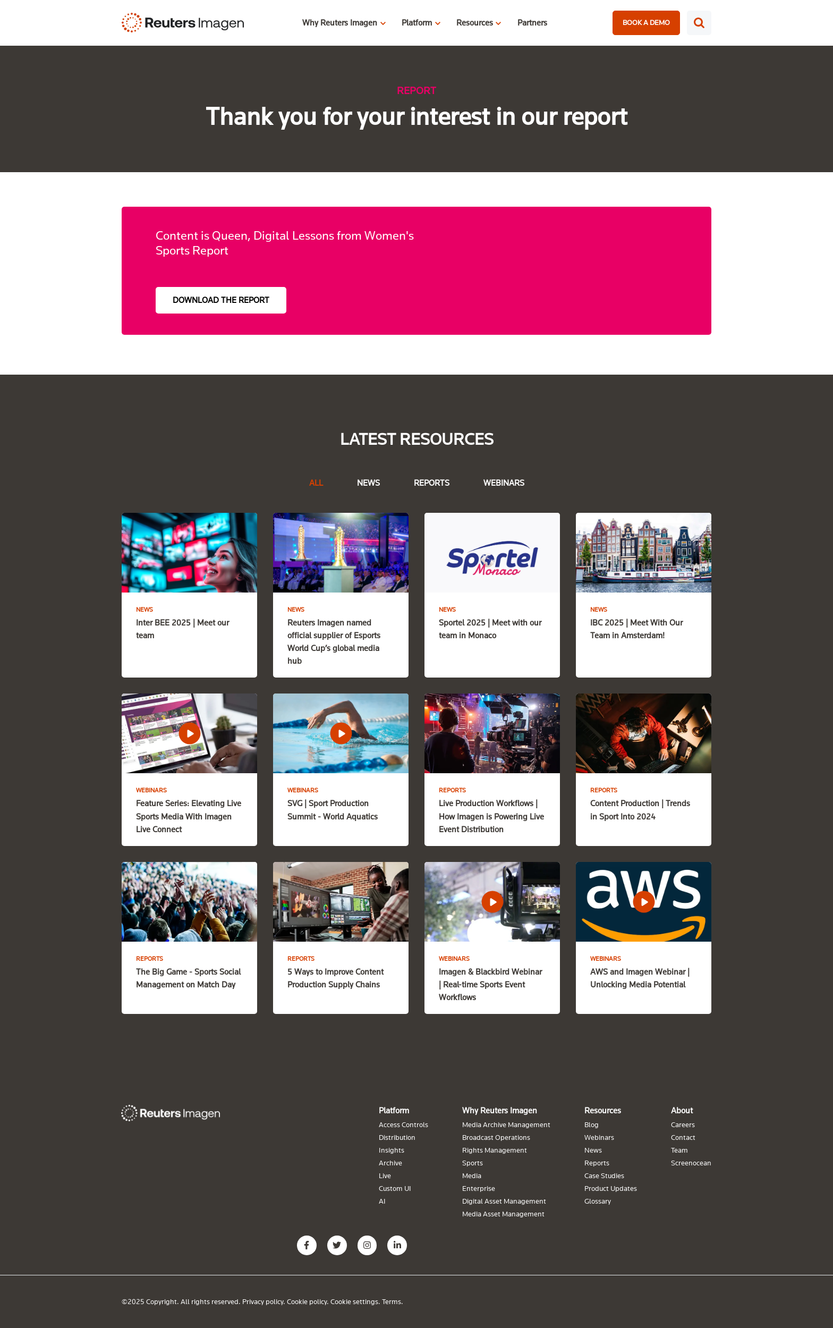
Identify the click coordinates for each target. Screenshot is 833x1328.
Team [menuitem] (679, 1149)
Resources (474, 22)
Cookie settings (354, 1301)
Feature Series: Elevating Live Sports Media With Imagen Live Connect (188, 816)
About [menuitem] (682, 1109)
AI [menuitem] (382, 1200)
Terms (391, 1301)
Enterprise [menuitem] (478, 1187)
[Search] (699, 23)
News (368, 482)
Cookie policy (307, 1301)
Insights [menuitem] (391, 1149)
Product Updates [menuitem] (610, 1187)
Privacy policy (262, 1301)
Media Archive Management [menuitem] (506, 1124)
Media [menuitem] (471, 1175)
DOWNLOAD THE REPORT (221, 299)
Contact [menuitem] (683, 1136)
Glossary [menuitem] (597, 1200)
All (316, 482)
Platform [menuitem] (394, 1109)
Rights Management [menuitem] (494, 1149)
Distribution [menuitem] (397, 1136)
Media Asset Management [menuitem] (503, 1213)
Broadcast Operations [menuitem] (496, 1136)
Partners (532, 22)
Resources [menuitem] (602, 1109)
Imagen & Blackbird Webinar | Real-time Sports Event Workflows (490, 984)
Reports (431, 482)
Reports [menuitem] (596, 1162)
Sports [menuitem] (472, 1162)
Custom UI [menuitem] (395, 1187)
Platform (417, 22)
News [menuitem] (593, 1149)
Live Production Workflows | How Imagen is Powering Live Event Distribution (491, 816)
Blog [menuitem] (591, 1124)
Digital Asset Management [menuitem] (504, 1200)
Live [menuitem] (385, 1175)
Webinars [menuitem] (599, 1136)
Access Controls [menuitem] (403, 1124)
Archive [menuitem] (390, 1162)
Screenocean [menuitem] (691, 1162)
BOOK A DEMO (646, 22)
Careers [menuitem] (683, 1124)
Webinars (503, 482)
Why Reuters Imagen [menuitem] (499, 1109)
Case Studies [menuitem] (604, 1175)
